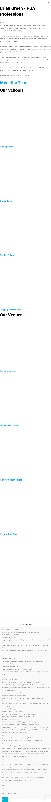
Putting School (7, 255)
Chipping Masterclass (10, 309)
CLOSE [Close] (4, 799)
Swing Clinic (6, 201)
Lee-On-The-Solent (9, 425)
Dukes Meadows (8, 371)
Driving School (7, 146)
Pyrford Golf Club (8, 534)
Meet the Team (14, 82)
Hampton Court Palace (11, 480)
